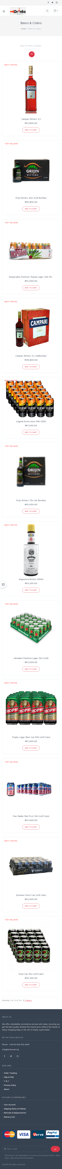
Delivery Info (9, 1117)
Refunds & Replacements (15, 1113)
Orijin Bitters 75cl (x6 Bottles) (31, 500)
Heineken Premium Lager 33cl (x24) (31, 658)
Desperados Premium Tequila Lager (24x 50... (31, 277)
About (6, 1089)
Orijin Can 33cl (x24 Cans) (31, 974)
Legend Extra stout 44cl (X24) (31, 421)
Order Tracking (10, 1073)
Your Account (10, 1104)
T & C (6, 1081)
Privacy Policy (10, 1085)
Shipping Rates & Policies (15, 1108)
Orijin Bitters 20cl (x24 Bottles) (31, 198)
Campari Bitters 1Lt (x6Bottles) (31, 356)
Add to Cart (31, 130)
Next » (29, 1000)
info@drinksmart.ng (10, 1049)
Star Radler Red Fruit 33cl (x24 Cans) (31, 816)
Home (23, 28)
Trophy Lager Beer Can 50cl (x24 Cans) (31, 737)
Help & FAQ (9, 1077)
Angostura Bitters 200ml (31, 579)
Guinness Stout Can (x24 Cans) (31, 895)
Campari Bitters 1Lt (31, 119)
